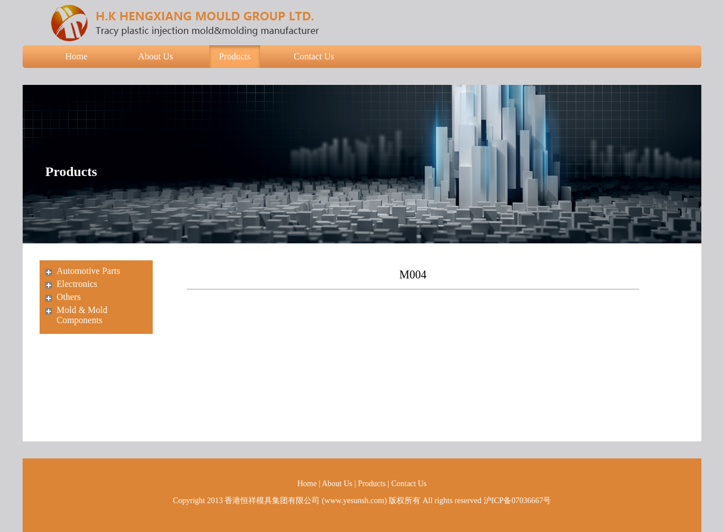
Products (235, 56)
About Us (155, 56)
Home (76, 56)
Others (69, 297)
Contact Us (314, 56)
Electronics (77, 284)
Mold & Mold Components (82, 315)
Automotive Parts (88, 271)
